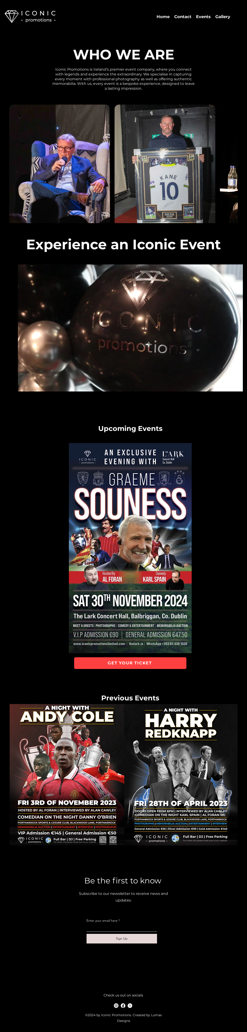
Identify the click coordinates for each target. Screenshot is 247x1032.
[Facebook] (123, 1005)
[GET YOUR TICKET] (130, 663)
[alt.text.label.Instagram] (116, 1005)
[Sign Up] (122, 938)
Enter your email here (102, 920)
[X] (130, 1005)
